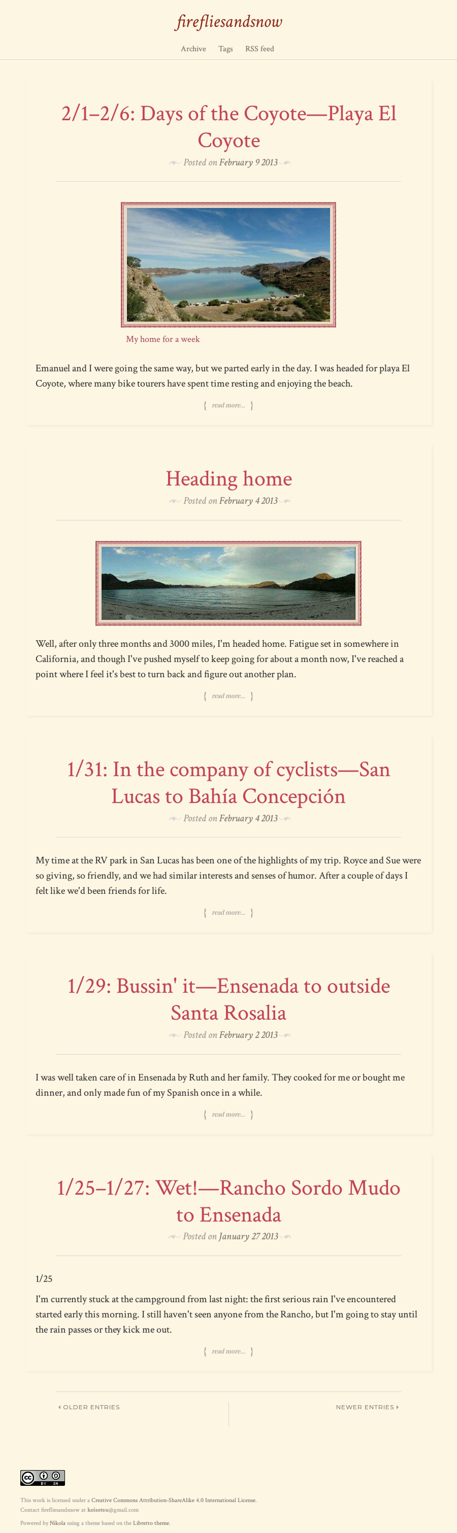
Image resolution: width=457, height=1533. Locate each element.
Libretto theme (151, 1523)
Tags (225, 49)
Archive (193, 49)
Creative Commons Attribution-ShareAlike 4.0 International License (173, 1500)
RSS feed (259, 49)
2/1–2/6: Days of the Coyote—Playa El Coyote (229, 127)
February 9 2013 (248, 162)
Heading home (229, 478)
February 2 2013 (248, 1034)
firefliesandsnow (228, 21)
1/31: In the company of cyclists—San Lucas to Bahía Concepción (228, 783)
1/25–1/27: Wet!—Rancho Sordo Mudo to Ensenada (229, 1201)
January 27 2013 (248, 1236)
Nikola (58, 1523)
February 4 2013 (248, 500)
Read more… (228, 405)
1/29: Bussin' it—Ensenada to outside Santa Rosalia (229, 999)
